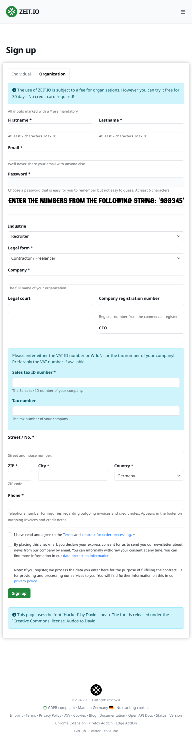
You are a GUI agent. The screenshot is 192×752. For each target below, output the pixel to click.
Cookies (79, 715)
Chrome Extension (70, 723)
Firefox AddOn (101, 723)
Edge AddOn (126, 723)
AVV (67, 715)
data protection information (86, 555)
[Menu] (183, 12)
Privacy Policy (50, 715)
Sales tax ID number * (34, 372)
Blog (92, 715)
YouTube (111, 730)
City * (43, 465)
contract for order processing (106, 534)
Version (176, 715)
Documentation (112, 715)
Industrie (17, 226)
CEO (103, 328)
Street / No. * (21, 437)
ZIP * (13, 465)
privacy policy (25, 581)
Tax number (24, 400)
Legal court (19, 298)
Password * (19, 174)
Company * (19, 270)
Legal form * (20, 248)
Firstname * (20, 120)
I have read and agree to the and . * (74, 534)
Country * (123, 465)
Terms (68, 534)
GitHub (80, 730)
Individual (21, 74)
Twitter (95, 730)
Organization (52, 74)
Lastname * (110, 120)
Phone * (16, 495)
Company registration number (129, 298)
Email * (15, 147)
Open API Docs (140, 715)
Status (161, 715)
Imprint (16, 715)
